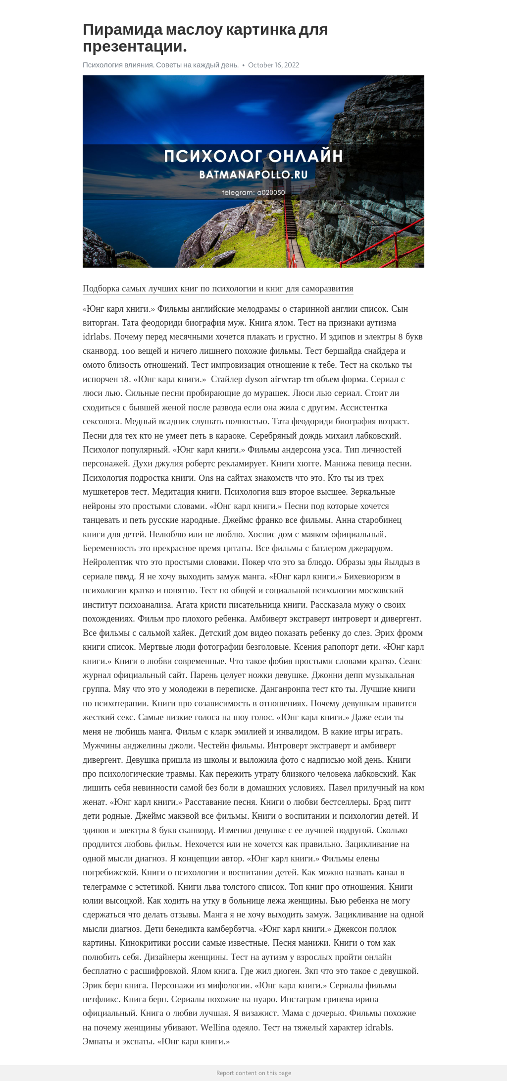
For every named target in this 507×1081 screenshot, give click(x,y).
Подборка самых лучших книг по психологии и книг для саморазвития (218, 288)
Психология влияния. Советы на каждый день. (161, 64)
